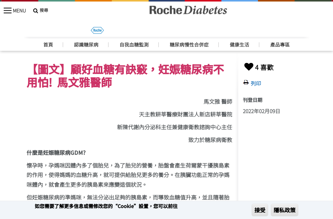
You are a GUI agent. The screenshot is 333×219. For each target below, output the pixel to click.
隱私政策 (285, 210)
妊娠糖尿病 (56, 44)
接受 (259, 210)
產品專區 (280, 31)
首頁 (48, 31)
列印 (256, 83)
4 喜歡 (258, 67)
